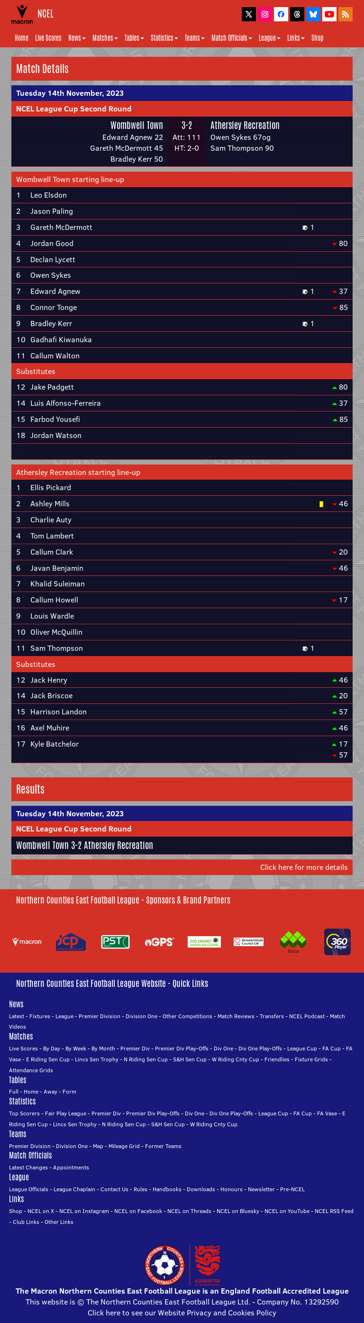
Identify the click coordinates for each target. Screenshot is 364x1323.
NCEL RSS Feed (334, 1211)
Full (13, 1091)
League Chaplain (74, 1189)
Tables (134, 38)
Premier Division (99, 1016)
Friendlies (277, 1059)
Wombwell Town (136, 125)
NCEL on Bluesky (238, 1211)
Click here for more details (304, 867)
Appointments (71, 1167)
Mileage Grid (124, 1146)
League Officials (28, 1189)
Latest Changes (28, 1167)
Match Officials (231, 38)
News (77, 38)
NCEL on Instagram (84, 1211)
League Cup (302, 1048)
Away (50, 1091)
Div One (223, 1048)
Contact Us (114, 1189)
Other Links (59, 1222)
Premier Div (135, 1048)
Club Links (26, 1222)
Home (21, 38)
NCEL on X (40, 1211)
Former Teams (163, 1146)
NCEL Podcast (307, 1016)
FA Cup (331, 1048)
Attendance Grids (31, 1070)
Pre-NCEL (292, 1189)
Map (98, 1146)
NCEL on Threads (189, 1211)
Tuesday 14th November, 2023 (70, 93)
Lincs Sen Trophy (96, 1059)
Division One (141, 1016)
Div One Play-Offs (260, 1048)
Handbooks (167, 1189)
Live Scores (48, 38)
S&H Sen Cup (190, 1059)
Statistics (164, 38)
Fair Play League (65, 1113)
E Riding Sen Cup (48, 1059)
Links (296, 38)
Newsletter (261, 1189)
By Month (103, 1048)
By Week (75, 1048)
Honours (231, 1189)
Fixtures (39, 1016)
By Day (51, 1048)
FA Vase (327, 1113)
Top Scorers (24, 1113)
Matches (105, 38)
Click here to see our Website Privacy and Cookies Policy (182, 1312)
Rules (140, 1189)
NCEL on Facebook (138, 1211)
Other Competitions (187, 1016)
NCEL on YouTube (286, 1211)
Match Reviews (236, 1016)
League (270, 38)
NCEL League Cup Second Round (74, 108)
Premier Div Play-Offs (182, 1048)
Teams (195, 38)
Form (69, 1091)
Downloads (201, 1189)
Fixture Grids (311, 1059)
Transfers (272, 1016)
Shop (317, 38)
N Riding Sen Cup (146, 1059)
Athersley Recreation (245, 125)
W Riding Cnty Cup (235, 1059)
